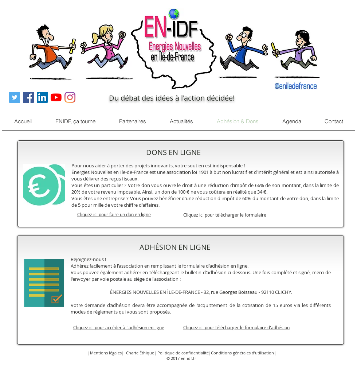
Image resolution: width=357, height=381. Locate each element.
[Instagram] (69, 97)
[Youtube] (56, 97)
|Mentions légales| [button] (106, 352)
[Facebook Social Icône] (28, 97)
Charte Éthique (140, 352)
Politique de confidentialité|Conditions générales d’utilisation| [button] (216, 352)
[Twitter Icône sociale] (14, 97)
